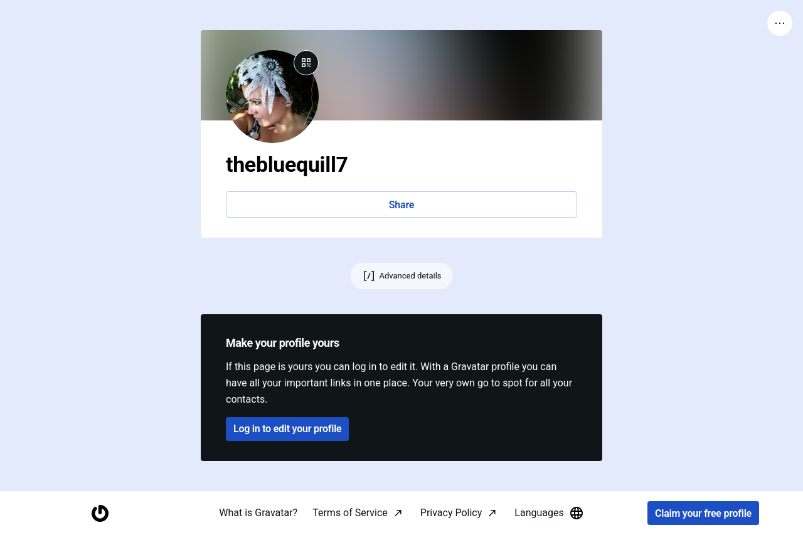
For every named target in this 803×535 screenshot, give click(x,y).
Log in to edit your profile (287, 429)
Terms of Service (350, 513)
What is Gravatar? (258, 513)
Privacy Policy (451, 513)
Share (401, 205)
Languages (548, 513)
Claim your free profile (703, 513)
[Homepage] (99, 513)
